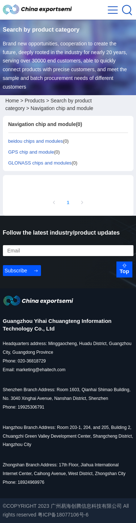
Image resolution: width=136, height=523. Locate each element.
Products (35, 101)
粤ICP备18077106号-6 (63, 515)
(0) (38, 141)
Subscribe (16, 270)
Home (12, 101)
